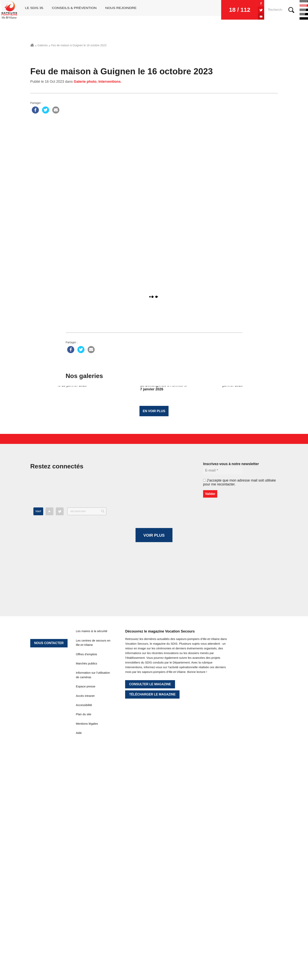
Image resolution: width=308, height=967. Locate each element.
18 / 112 (219, 9)
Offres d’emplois (86, 811)
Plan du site (83, 871)
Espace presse (85, 843)
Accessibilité (84, 862)
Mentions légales (87, 880)
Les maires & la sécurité (91, 788)
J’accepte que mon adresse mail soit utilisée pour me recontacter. (239, 486)
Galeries (43, 45)
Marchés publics (86, 820)
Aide (79, 890)
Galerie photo (85, 82)
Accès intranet (85, 852)
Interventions (109, 82)
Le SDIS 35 (33, 10)
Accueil (32, 45)
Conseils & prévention (73, 10)
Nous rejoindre (120, 10)
